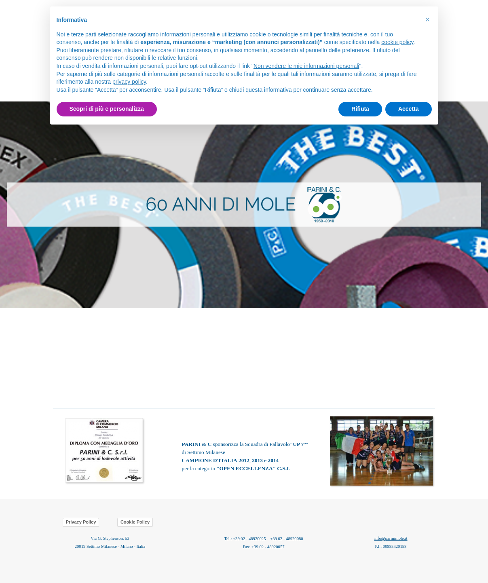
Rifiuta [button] (360, 109)
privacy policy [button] (129, 81)
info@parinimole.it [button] (391, 538)
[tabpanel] (244, 204)
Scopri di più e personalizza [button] (107, 109)
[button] (382, 415)
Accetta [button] (408, 109)
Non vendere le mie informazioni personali (306, 66)
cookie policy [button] (397, 42)
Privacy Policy (81, 522)
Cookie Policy (135, 522)
